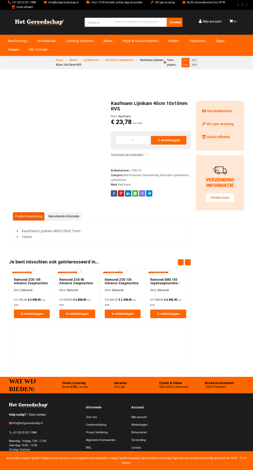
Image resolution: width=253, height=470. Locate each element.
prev (181, 262)
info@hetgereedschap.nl (63, 2)
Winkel (73, 60)
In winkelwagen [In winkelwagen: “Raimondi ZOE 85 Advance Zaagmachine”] (77, 314)
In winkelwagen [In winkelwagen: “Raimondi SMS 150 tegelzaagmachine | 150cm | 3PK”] (168, 314)
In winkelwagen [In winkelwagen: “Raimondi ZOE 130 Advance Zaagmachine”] (123, 314)
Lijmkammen (91, 60)
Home (59, 60)
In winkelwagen (169, 140)
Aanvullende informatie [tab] (63, 216)
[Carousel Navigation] (184, 262)
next (188, 262)
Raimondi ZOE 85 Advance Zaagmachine (76, 281)
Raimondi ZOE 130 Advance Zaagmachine (122, 281)
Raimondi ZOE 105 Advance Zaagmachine (31, 281)
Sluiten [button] (126, 463)
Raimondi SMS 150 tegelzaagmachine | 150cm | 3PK (164, 283)
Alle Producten (132, 175)
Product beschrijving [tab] (28, 216)
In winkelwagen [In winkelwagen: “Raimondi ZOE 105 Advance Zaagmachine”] (32, 314)
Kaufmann (124, 116)
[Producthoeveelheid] (132, 140)
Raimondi (27, 290)
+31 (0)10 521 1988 (24, 2)
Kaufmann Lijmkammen (119, 60)
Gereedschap (151, 175)
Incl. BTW (185, 62)
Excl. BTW (194, 62)
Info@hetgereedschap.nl (26, 423)
